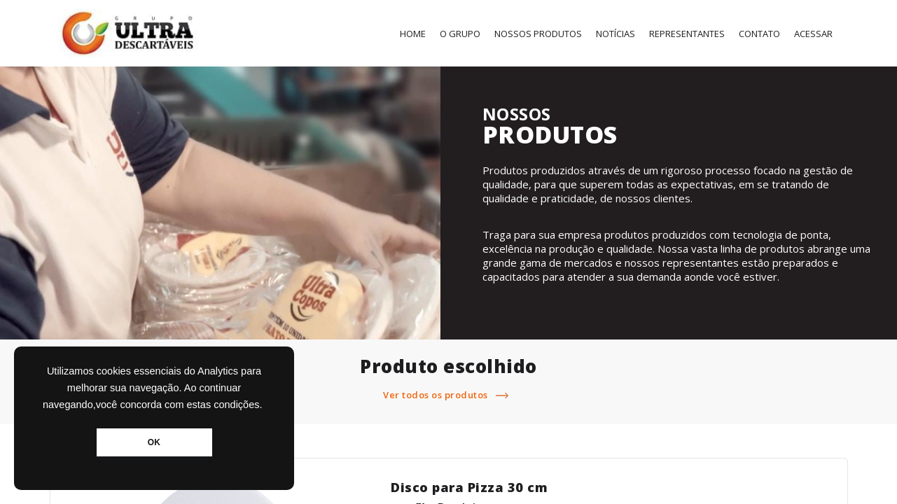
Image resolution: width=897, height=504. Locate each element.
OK (154, 442)
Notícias (615, 33)
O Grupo (460, 33)
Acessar (813, 33)
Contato (759, 33)
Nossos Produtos (538, 33)
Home (413, 33)
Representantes (687, 33)
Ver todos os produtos (448, 394)
